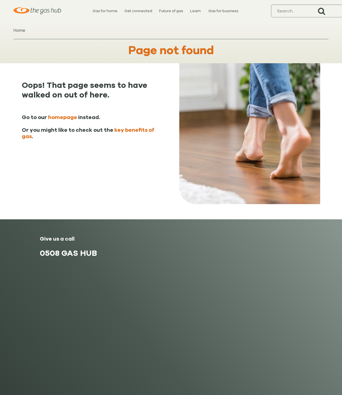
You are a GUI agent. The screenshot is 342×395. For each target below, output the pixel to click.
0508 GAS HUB (68, 253)
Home (19, 30)
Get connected (138, 11)
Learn (195, 11)
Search (321, 11)
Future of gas (171, 11)
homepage (62, 117)
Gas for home (105, 11)
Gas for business (223, 11)
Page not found (171, 50)
